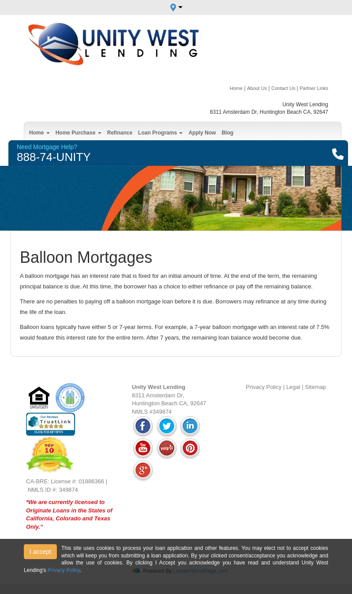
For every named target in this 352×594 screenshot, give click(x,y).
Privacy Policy (263, 387)
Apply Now (202, 133)
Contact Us (283, 88)
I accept (40, 551)
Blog (227, 133)
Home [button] (39, 133)
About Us (257, 88)
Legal (293, 387)
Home (236, 88)
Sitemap (315, 387)
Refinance (119, 133)
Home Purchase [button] (78, 133)
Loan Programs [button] (160, 133)
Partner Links (314, 88)
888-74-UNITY (54, 157)
